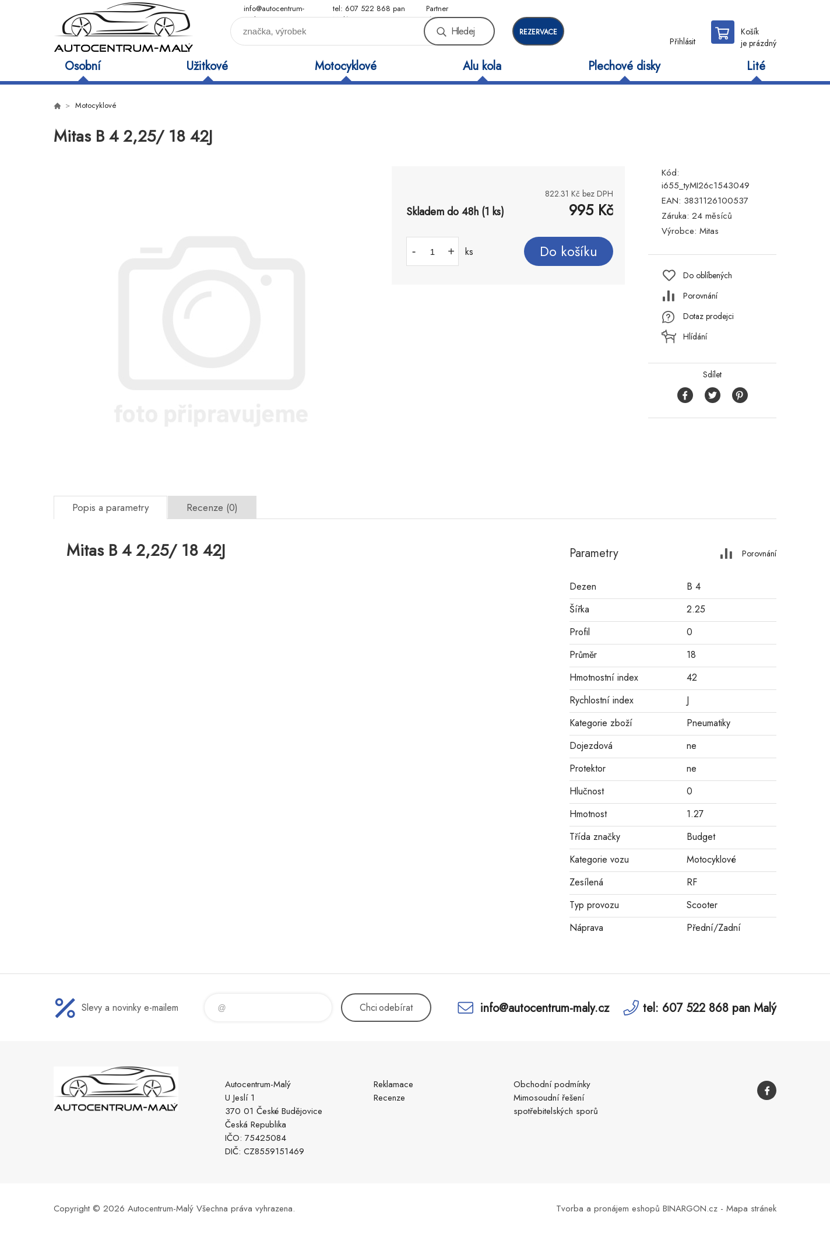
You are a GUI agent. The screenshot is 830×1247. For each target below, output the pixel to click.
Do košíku (568, 251)
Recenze (389, 1097)
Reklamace (393, 1084)
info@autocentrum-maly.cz (274, 9)
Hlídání (695, 336)
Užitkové (207, 66)
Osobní (82, 66)
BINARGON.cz (690, 1208)
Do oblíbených (707, 275)
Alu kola (482, 66)
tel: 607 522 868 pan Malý (369, 9)
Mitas (709, 231)
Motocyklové (346, 66)
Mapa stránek (751, 1208)
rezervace (538, 32)
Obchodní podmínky (552, 1084)
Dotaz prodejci (708, 316)
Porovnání (700, 296)
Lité (756, 66)
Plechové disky (624, 66)
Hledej (462, 31)
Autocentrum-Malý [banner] (124, 27)
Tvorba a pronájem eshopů (608, 1208)
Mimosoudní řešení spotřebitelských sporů (556, 1104)
